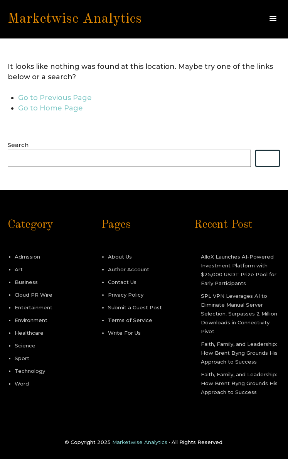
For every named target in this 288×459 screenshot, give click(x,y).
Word (22, 384)
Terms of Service (130, 320)
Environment (31, 320)
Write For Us (124, 333)
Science (25, 345)
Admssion (27, 257)
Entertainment (33, 307)
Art (19, 269)
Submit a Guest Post (135, 307)
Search (18, 145)
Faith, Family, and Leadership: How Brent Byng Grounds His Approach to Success (239, 353)
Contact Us (122, 282)
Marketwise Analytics (75, 19)
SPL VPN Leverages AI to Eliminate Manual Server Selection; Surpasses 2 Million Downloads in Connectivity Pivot (239, 313)
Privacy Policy (125, 295)
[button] (273, 18)
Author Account (128, 269)
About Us (120, 257)
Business (26, 282)
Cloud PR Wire (33, 295)
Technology (30, 371)
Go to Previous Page (55, 97)
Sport (22, 358)
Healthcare (29, 333)
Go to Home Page (50, 108)
